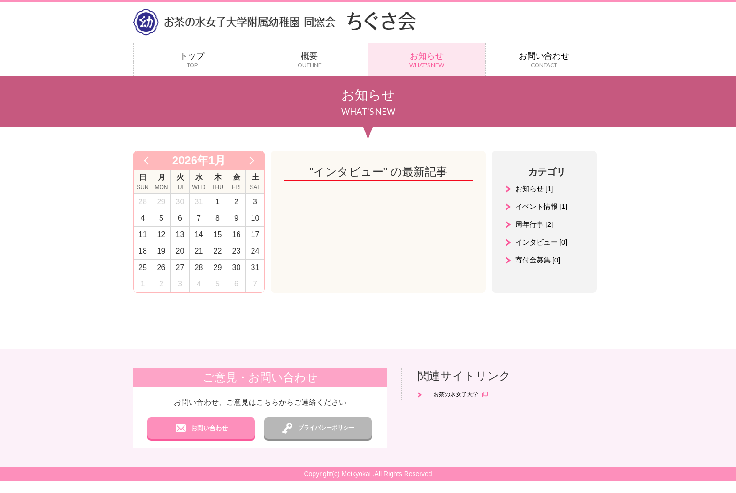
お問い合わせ (544, 60)
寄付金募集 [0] (539, 262)
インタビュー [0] (543, 244)
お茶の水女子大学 (457, 396)
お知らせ (426, 60)
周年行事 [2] (535, 226)
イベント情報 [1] (543, 207)
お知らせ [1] (535, 189)
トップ (192, 60)
